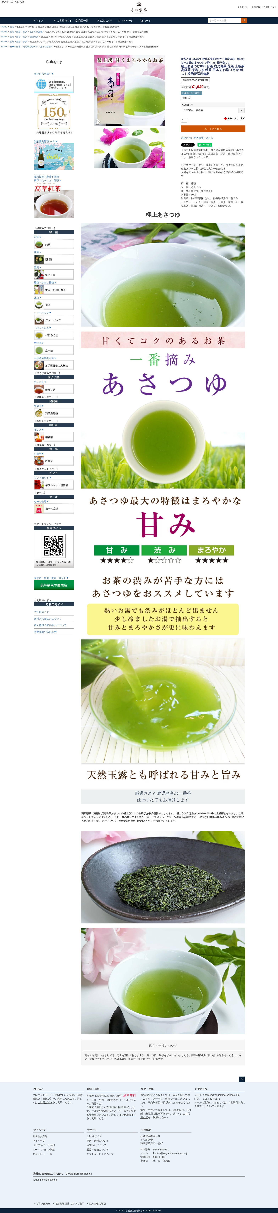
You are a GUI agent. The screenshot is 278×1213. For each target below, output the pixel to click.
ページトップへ (242, 1079)
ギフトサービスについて (100, 1154)
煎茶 (25, 31)
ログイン (243, 7)
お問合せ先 (201, 1089)
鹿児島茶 (34, 36)
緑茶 (18, 31)
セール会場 (15, 46)
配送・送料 (93, 1089)
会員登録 (256, 7)
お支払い (38, 1089)
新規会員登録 (40, 1136)
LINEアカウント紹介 (44, 1145)
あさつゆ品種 (36, 31)
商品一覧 (81, 20)
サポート (92, 1129)
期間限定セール (30, 46)
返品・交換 (147, 1089)
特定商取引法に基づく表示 (69, 1203)
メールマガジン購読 (44, 1149)
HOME (4, 27)
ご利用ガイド (270, 7)
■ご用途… (188, 104)
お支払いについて (96, 1145)
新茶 (25, 41)
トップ (38, 20)
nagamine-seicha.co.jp (45, 1179)
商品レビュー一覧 (42, 1154)
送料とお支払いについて (47, 618)
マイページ (125, 20)
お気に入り (104, 20)
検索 (244, 20)
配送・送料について (98, 1140)
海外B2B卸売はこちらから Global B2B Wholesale (63, 1173)
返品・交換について (98, 1149)
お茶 (12, 27)
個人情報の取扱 (97, 1203)
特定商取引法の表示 (45, 631)
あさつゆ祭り (46, 46)
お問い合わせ (42, 1203)
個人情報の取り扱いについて (50, 625)
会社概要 (146, 1129)
